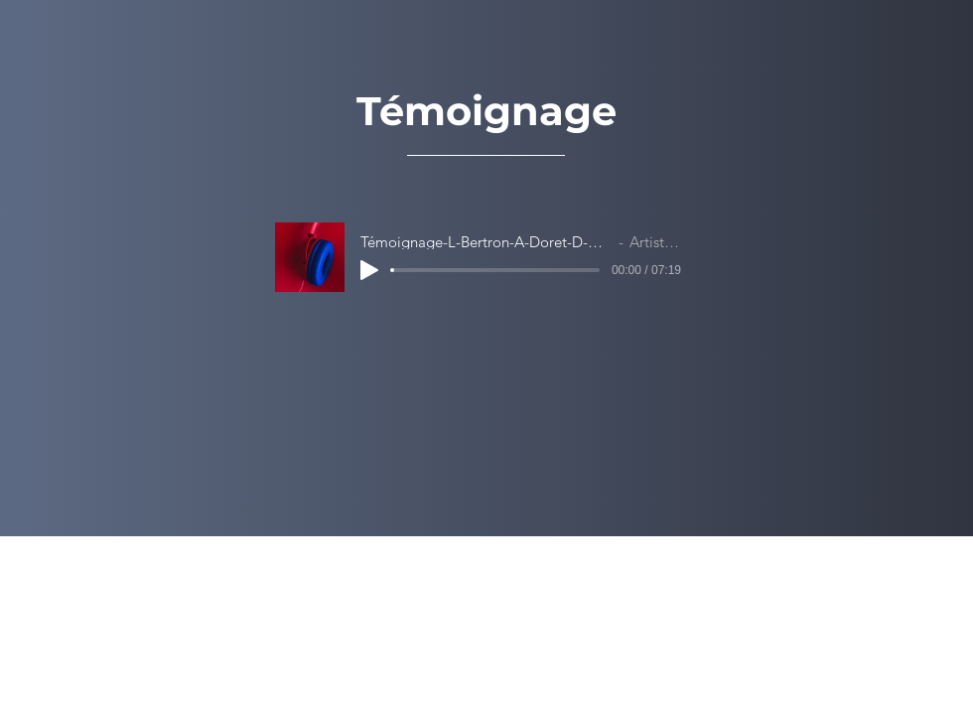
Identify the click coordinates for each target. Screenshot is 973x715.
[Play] (369, 270)
